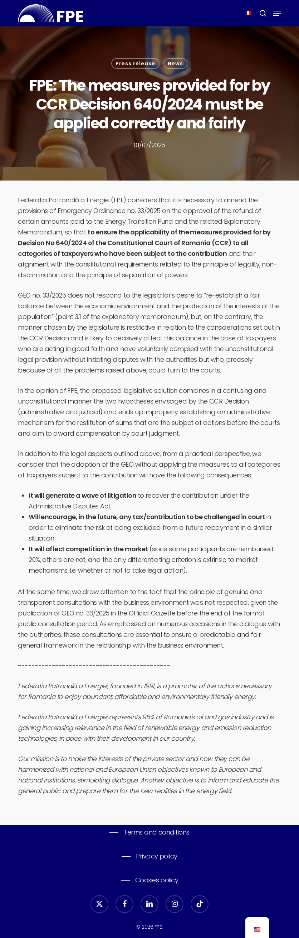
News (175, 63)
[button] (277, 13)
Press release (135, 63)
